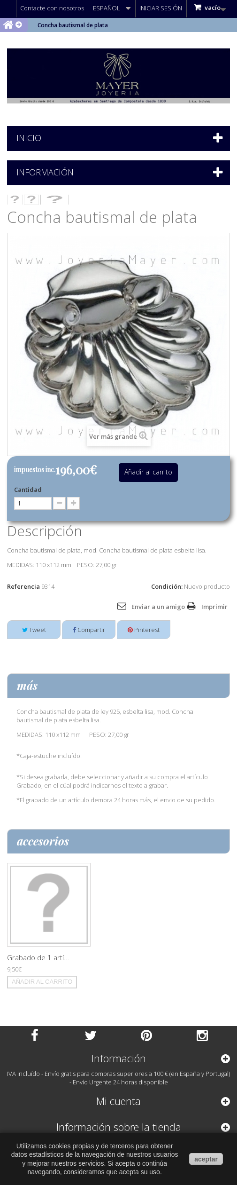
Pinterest (144, 629)
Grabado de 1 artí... (38, 957)
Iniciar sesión (160, 8)
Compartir (89, 629)
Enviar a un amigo (158, 606)
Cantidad (28, 489)
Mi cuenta (118, 1101)
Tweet (34, 629)
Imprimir (214, 606)
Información (45, 172)
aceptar (206, 1159)
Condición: (167, 586)
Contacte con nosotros (52, 8)
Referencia (23, 586)
